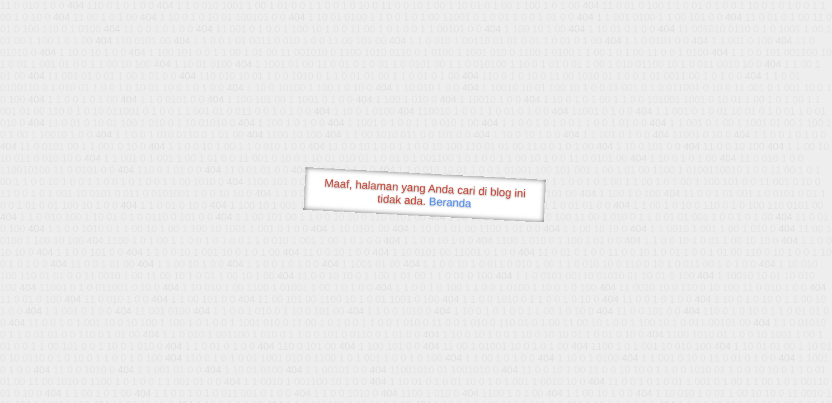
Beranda (450, 202)
